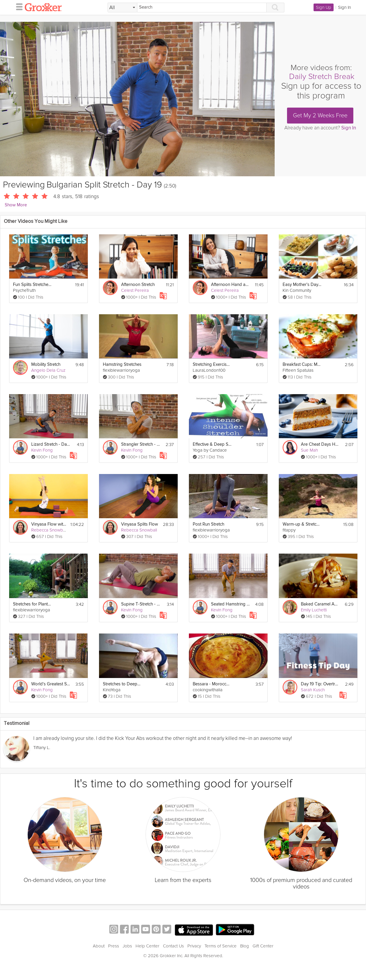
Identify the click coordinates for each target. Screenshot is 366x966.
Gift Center (263, 946)
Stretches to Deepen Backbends (122, 684)
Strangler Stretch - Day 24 (140, 444)
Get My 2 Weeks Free (320, 115)
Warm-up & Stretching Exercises (302, 524)
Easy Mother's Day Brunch (302, 284)
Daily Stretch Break (322, 76)
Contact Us (173, 946)
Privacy (194, 946)
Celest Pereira (135, 290)
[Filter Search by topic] (122, 7)
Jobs (127, 946)
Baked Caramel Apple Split (320, 604)
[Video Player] (137, 99)
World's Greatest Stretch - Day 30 (50, 684)
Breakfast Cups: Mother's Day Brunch (302, 364)
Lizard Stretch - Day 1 (50, 444)
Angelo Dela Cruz (48, 370)
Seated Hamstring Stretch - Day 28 (230, 604)
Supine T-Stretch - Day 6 (140, 604)
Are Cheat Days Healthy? (320, 444)
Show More (16, 205)
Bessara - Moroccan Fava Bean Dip (212, 684)
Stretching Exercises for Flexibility (212, 364)
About (99, 946)
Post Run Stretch (208, 524)
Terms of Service (221, 946)
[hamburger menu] (17, 6)
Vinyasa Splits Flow (139, 524)
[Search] (202, 7)
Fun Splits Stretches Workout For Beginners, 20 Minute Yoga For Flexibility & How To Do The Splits (32, 284)
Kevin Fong (42, 450)
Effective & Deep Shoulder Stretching (212, 444)
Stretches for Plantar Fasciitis (32, 604)
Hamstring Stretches (122, 364)
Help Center (147, 946)
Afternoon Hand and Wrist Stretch (230, 284)
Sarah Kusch (313, 689)
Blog (244, 946)
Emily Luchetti (314, 610)
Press (113, 946)
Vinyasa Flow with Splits (49, 524)
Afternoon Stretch (138, 284)
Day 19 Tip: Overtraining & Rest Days (320, 684)
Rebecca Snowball (49, 530)
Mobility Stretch (45, 364)
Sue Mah (309, 450)
